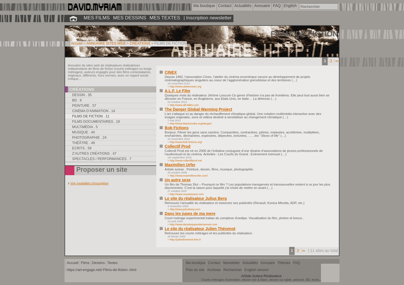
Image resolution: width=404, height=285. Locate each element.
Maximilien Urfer (180, 165)
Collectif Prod (177, 146)
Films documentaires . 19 (96, 122)
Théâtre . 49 (83, 143)
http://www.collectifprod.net (186, 160)
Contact (214, 263)
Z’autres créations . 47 (94, 154)
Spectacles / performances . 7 (101, 159)
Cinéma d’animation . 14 (93, 111)
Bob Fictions (177, 128)
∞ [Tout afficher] (336, 61)
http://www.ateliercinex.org (185, 86)
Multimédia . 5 (85, 127)
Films (85, 263)
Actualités (250, 263)
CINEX (171, 72)
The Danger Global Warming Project (198, 109)
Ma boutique (195, 263)
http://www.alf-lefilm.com (184, 104)
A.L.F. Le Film (177, 91)
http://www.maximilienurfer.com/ (189, 175)
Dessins (98, 263)
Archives (214, 270)
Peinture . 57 (84, 106)
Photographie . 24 (89, 138)
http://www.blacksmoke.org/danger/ (191, 123)
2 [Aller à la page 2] (331, 61)
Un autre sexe (177, 180)
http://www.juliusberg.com (185, 209)
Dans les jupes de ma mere (190, 213)
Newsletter (231, 263)
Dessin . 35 (82, 95)
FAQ (296, 263)
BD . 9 (77, 100)
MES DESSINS (129, 17)
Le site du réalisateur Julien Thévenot (200, 228)
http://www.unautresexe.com (187, 194)
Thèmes (283, 263)
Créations (81, 89)
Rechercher (232, 270)
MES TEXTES (165, 17)
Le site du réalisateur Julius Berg (196, 198)
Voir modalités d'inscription (89, 183)
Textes (112, 263)
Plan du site (195, 270)
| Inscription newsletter (207, 17)
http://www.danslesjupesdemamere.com (193, 224)
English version (256, 270)
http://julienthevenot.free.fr (185, 239)
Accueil (76, 43)
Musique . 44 (83, 132)
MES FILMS (97, 17)
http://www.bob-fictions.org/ (186, 141)
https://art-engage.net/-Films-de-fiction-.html (101, 270)
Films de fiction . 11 (90, 116)
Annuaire (267, 263)
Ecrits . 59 (81, 148)
